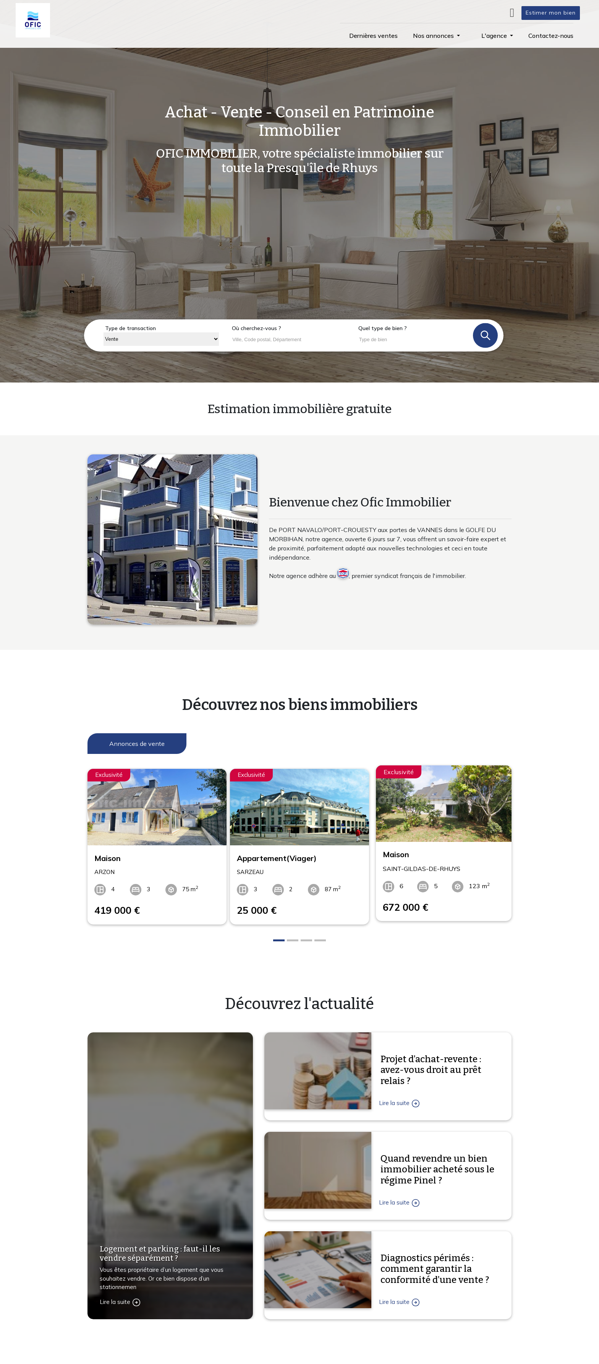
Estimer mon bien (551, 12)
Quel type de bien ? (382, 328)
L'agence (388, 1358)
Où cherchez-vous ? (256, 328)
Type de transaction (130, 328)
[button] (436, 35)
